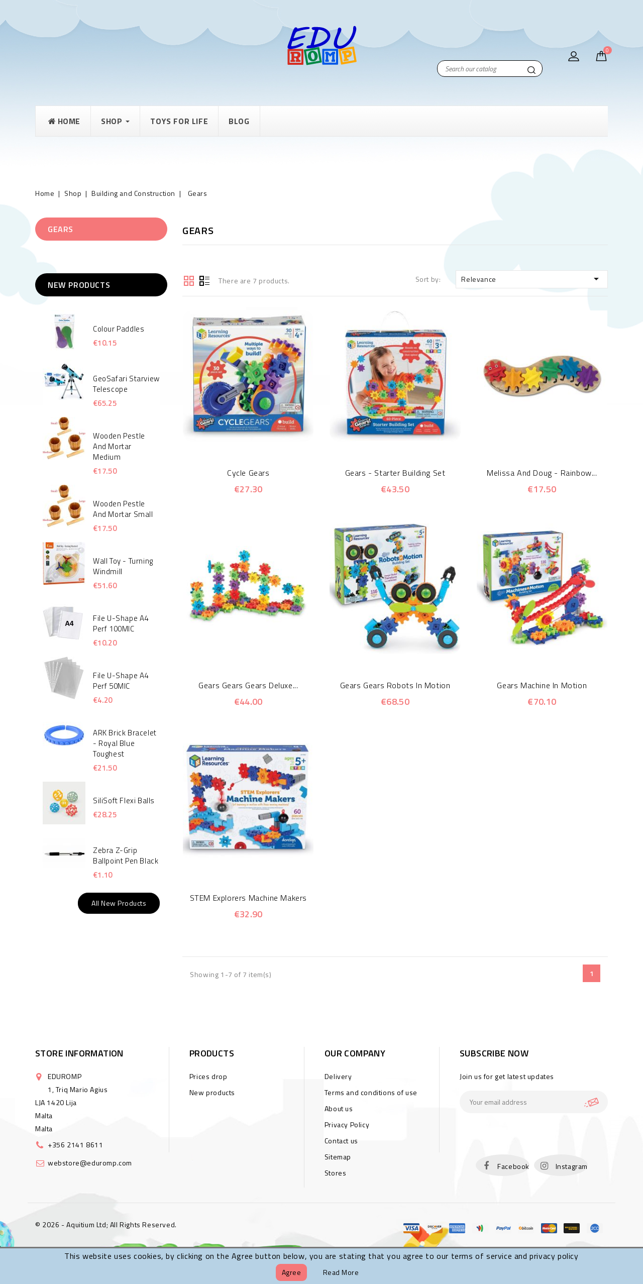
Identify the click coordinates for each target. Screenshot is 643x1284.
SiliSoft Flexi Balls (124, 800)
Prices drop (208, 1076)
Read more (341, 1272)
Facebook (513, 1166)
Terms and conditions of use (371, 1092)
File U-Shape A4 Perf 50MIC (121, 681)
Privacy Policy (347, 1124)
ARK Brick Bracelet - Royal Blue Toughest (125, 743)
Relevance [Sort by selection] (531, 279)
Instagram (572, 1166)
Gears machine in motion (542, 685)
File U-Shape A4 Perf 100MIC (121, 623)
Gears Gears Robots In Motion (395, 685)
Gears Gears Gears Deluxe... (248, 685)
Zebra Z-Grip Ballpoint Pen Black (125, 855)
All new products (118, 903)
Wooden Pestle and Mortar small (123, 509)
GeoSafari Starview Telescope (126, 384)
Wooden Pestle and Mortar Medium (119, 446)
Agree (291, 1272)
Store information (79, 1053)
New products (212, 1092)
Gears (60, 229)
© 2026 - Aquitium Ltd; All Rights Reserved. (106, 1224)
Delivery (338, 1076)
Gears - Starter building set (395, 473)
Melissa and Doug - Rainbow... (542, 473)
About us (339, 1108)
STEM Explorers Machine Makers (248, 898)
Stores (336, 1172)
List (204, 280)
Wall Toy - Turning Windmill (123, 566)
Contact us (341, 1140)
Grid (189, 280)
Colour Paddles (118, 329)
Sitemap (338, 1156)
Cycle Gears (248, 473)
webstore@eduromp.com (90, 1162)
